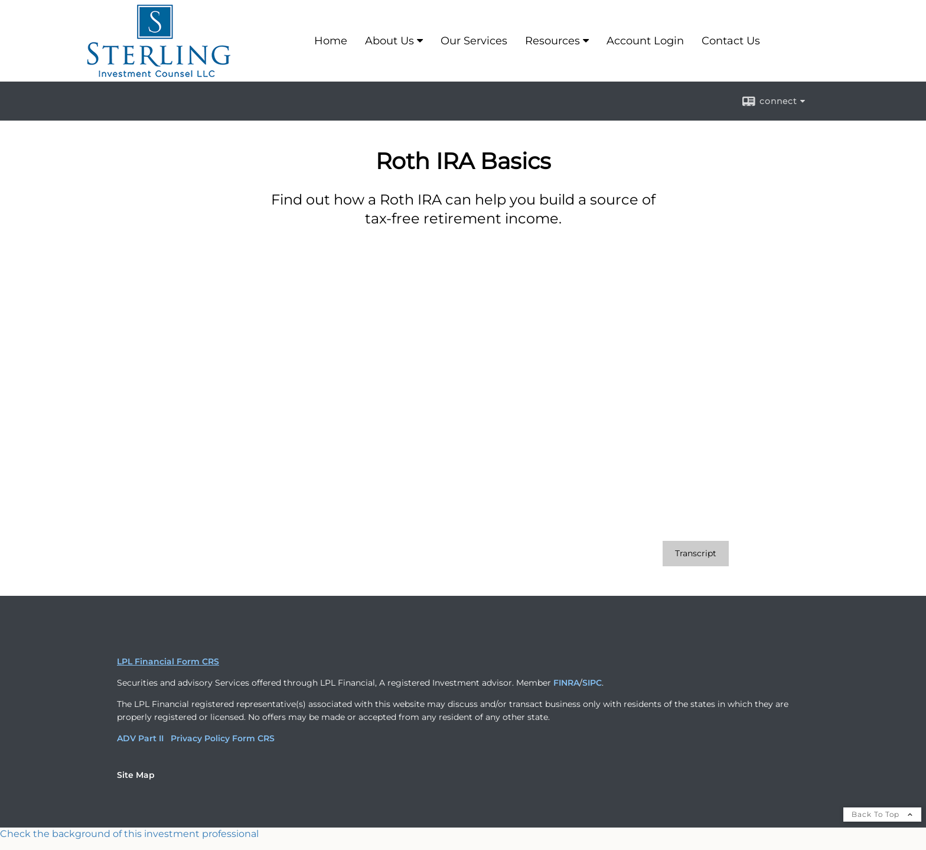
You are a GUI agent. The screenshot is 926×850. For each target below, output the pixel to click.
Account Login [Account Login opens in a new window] (645, 40)
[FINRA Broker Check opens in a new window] (463, 834)
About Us (389, 40)
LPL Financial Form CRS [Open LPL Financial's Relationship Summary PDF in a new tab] (168, 661)
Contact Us (731, 40)
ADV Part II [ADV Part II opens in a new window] (140, 738)
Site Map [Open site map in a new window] (136, 775)
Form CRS (253, 738)
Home (330, 40)
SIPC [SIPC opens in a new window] (592, 682)
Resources (552, 40)
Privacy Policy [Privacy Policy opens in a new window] (200, 738)
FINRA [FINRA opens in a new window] (566, 682)
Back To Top (882, 814)
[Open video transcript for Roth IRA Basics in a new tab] (696, 553)
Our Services (474, 40)
